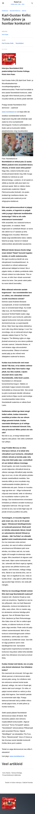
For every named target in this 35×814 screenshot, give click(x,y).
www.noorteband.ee (9, 112)
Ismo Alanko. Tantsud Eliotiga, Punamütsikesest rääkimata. (12, 774)
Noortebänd (20, 43)
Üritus (24, 10)
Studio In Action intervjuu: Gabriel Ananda (19, 782)
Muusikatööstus (15, 10)
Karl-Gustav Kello (8, 43)
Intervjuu (5, 10)
